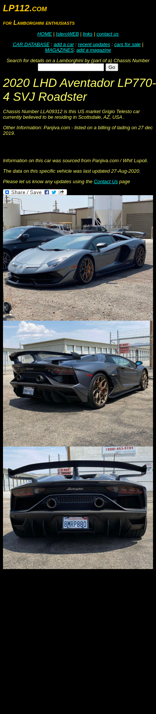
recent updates (94, 44)
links (87, 34)
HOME (44, 34)
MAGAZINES (59, 50)
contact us (108, 34)
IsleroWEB (67, 34)
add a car (63, 44)
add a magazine (93, 50)
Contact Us (106, 181)
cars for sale (127, 44)
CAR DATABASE (31, 44)
